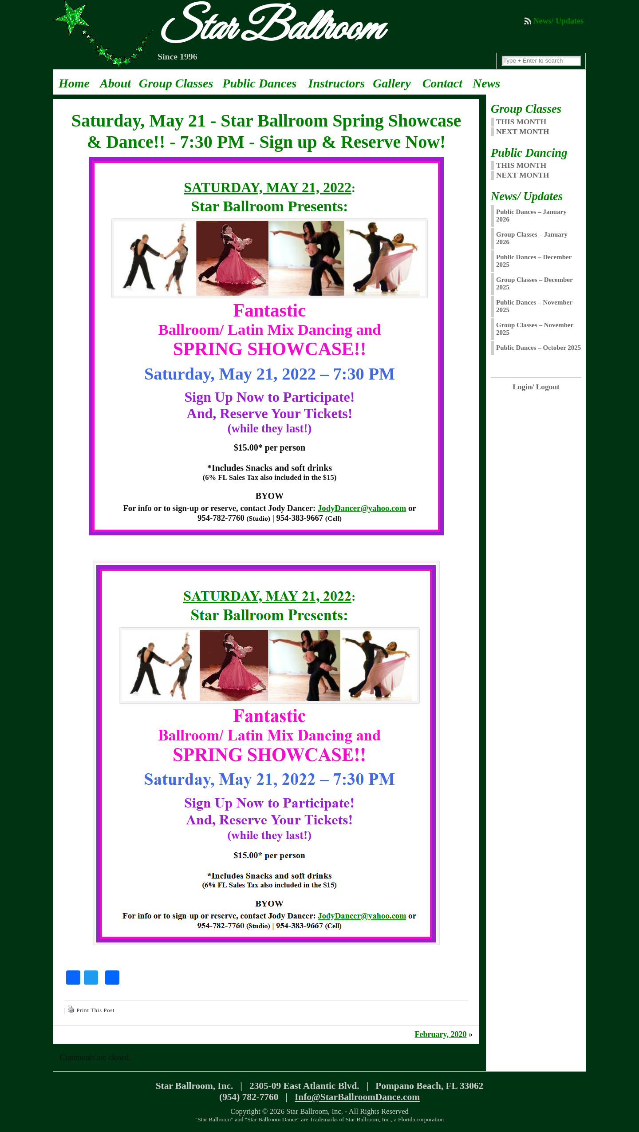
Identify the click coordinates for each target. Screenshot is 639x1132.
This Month (521, 165)
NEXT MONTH (522, 131)
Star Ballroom (269, 29)
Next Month (522, 175)
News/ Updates (558, 20)
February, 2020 (440, 1034)
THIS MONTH (521, 122)
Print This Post (95, 1010)
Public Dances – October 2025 (538, 347)
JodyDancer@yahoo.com (362, 508)
